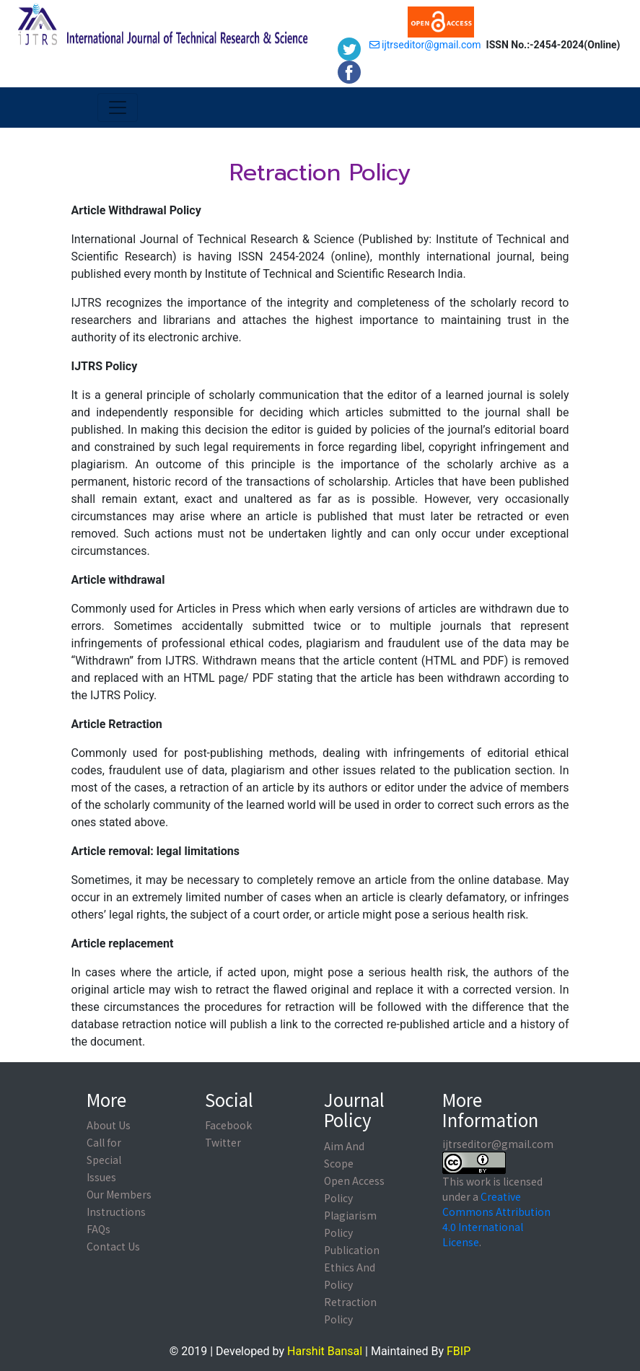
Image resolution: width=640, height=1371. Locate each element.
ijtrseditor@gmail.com (425, 45)
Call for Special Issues (104, 1159)
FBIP (458, 1351)
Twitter (223, 1142)
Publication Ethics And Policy (352, 1267)
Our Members (119, 1194)
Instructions (116, 1211)
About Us (109, 1125)
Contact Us (113, 1246)
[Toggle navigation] (117, 107)
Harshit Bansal (324, 1351)
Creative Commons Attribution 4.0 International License (496, 1219)
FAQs (98, 1229)
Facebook (228, 1125)
